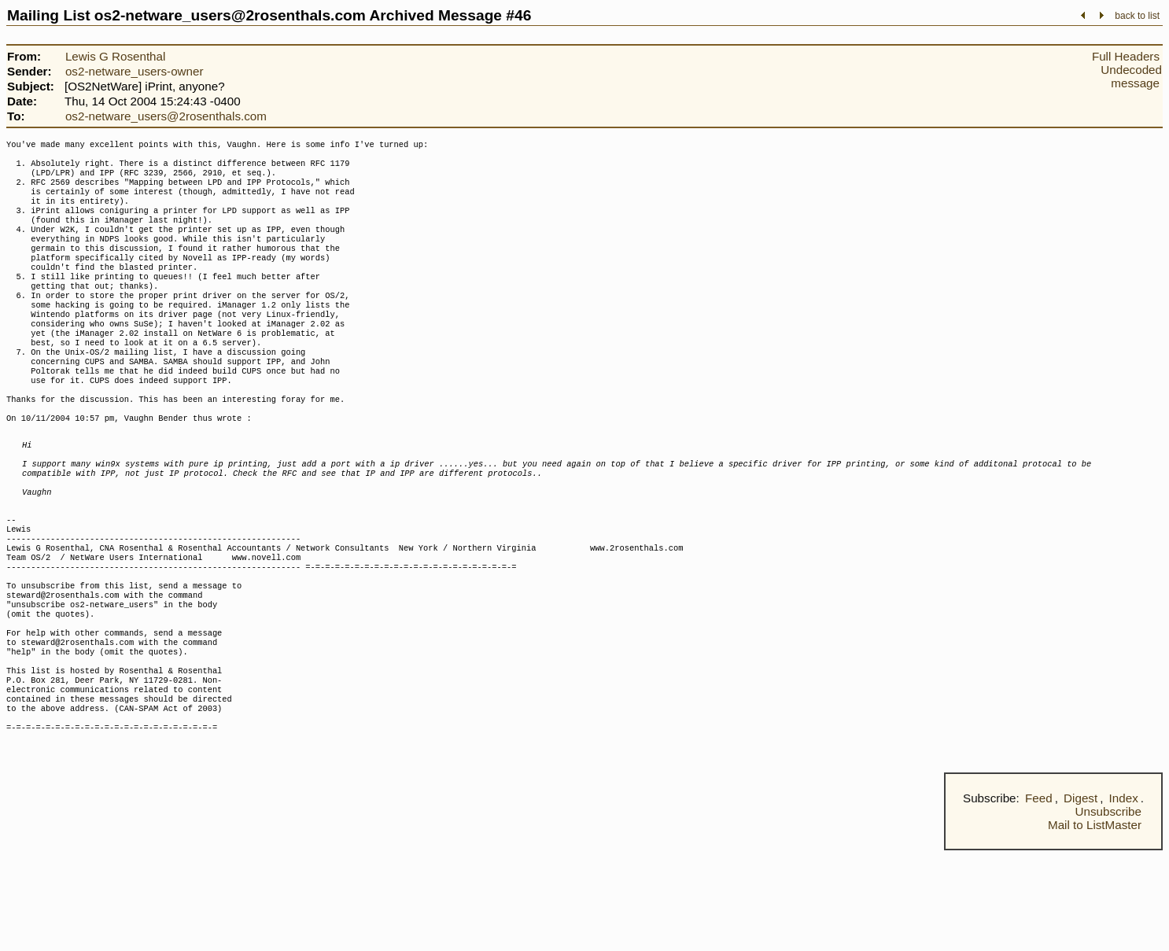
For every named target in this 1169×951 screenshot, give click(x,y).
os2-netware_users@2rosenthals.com (166, 116)
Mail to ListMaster (1094, 925)
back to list (1137, 15)
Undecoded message (1131, 76)
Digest (1080, 898)
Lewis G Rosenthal (115, 56)
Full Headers (1126, 56)
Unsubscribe (1108, 912)
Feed (1039, 898)
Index (1123, 898)
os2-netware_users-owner (134, 71)
